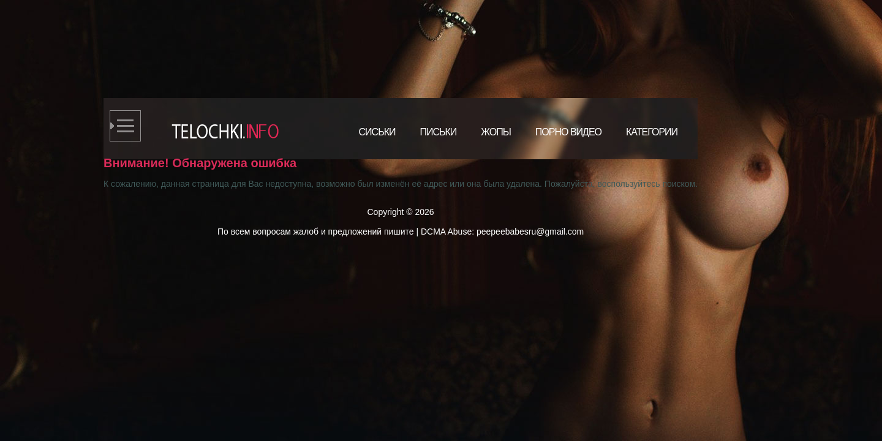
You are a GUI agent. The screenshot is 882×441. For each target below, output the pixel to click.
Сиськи (377, 132)
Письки (438, 132)
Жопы (496, 132)
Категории (651, 132)
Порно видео (568, 132)
